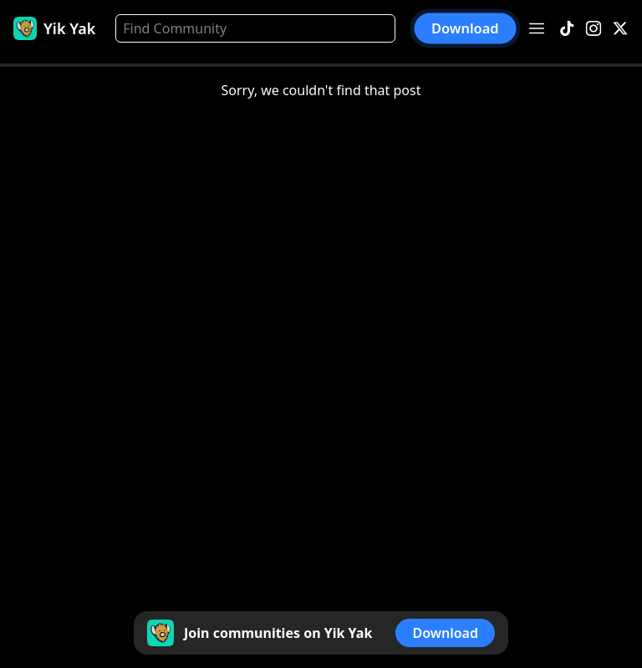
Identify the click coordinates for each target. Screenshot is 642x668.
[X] (620, 29)
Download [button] (465, 28)
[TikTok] (566, 29)
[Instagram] (593, 29)
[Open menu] (536, 28)
